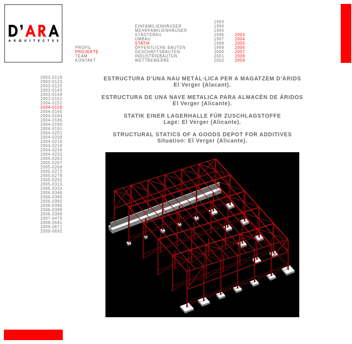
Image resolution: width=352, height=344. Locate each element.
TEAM (81, 56)
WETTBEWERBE (152, 60)
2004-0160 (51, 111)
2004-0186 (51, 120)
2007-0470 (51, 218)
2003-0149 (51, 94)
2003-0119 (51, 77)
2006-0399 (51, 214)
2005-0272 (51, 171)
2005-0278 (51, 176)
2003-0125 (51, 86)
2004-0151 (51, 103)
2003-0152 (51, 99)
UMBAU (143, 39)
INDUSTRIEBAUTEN (156, 56)
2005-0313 (51, 184)
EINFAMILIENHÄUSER (158, 26)
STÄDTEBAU (148, 35)
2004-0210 (51, 141)
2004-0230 (51, 150)
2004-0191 (51, 129)
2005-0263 (51, 158)
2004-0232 (51, 154)
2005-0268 (51, 167)
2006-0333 (51, 188)
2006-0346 (51, 193)
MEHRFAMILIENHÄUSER (161, 30)
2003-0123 (51, 82)
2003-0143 (51, 90)
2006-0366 (51, 197)
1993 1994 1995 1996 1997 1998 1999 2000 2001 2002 (219, 41)
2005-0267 (51, 163)
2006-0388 (51, 210)
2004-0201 (51, 133)
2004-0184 (51, 116)
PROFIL (83, 47)
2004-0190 (51, 124)
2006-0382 (51, 201)
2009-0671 (51, 227)
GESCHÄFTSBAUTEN (157, 52)
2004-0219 (51, 146)
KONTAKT (85, 60)
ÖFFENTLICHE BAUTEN (160, 47)
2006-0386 (51, 205)
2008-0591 (51, 223)
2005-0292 (51, 180)
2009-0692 (51, 231)
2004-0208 (51, 137)
